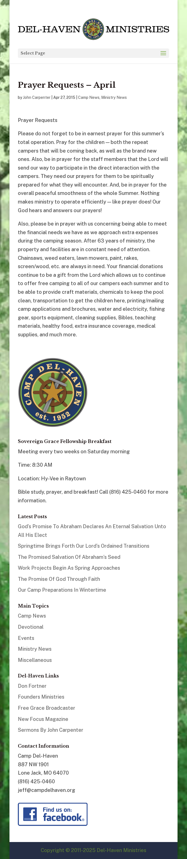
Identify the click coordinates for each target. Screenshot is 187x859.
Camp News (88, 97)
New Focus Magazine (43, 719)
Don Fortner (32, 686)
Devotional (30, 627)
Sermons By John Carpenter (50, 730)
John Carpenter (36, 97)
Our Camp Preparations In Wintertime (62, 590)
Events (26, 638)
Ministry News (114, 97)
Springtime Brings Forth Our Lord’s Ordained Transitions (83, 546)
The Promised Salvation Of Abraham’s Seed (69, 557)
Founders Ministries (41, 697)
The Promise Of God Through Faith (59, 579)
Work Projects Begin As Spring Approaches (69, 568)
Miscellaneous (35, 660)
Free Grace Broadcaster (46, 708)
